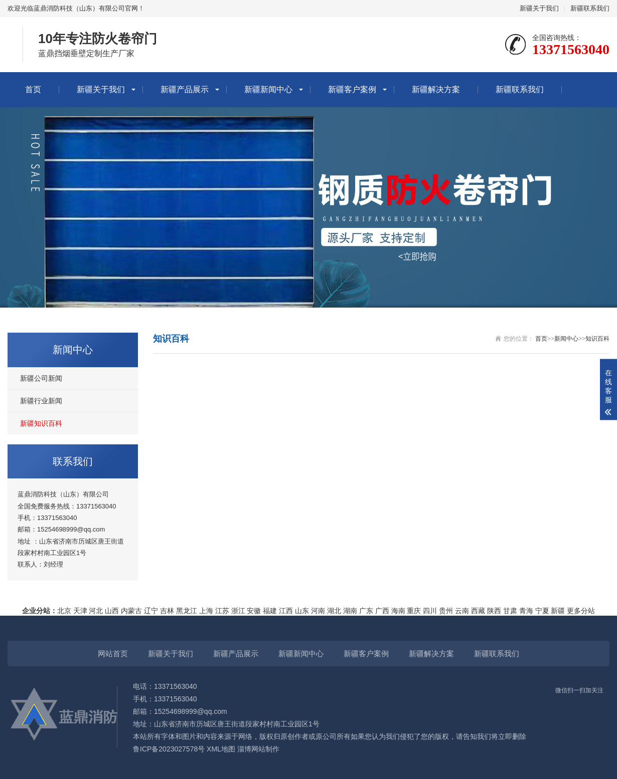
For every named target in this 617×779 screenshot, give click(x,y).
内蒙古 (131, 611)
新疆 (558, 611)
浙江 (238, 611)
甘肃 (510, 611)
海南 (398, 611)
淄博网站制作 (258, 749)
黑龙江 (186, 611)
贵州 (446, 611)
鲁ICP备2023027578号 (169, 749)
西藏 (478, 611)
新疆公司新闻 (41, 378)
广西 (382, 611)
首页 (33, 89)
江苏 (222, 611)
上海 (206, 611)
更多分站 (581, 611)
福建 (270, 611)
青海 (526, 611)
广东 (366, 611)
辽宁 (151, 611)
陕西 (494, 611)
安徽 (254, 611)
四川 (430, 611)
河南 (318, 611)
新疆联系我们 (589, 8)
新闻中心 (566, 338)
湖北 (334, 611)
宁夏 (542, 611)
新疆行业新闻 (41, 401)
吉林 (167, 611)
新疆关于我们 (539, 8)
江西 (286, 611)
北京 (64, 611)
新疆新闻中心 (268, 89)
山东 (302, 611)
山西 (112, 611)
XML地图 (221, 749)
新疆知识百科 (41, 423)
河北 (96, 611)
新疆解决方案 (436, 89)
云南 (462, 611)
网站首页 (113, 653)
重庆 (414, 611)
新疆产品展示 (185, 89)
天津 (80, 611)
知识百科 (597, 338)
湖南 (350, 611)
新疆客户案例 (352, 89)
